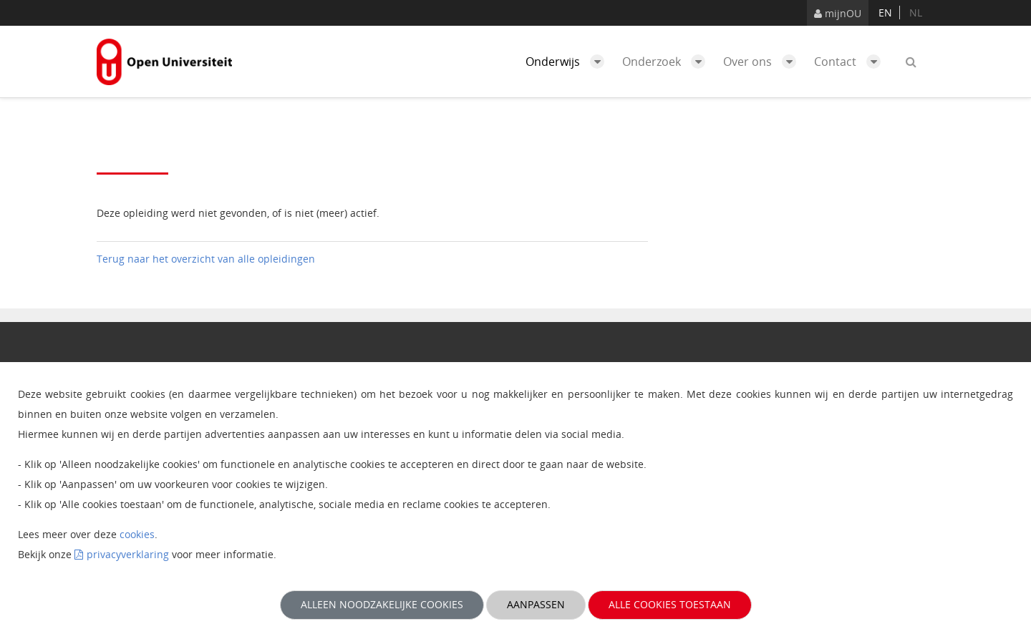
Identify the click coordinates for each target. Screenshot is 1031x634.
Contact (851, 61)
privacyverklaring (128, 554)
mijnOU (837, 13)
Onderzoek (667, 61)
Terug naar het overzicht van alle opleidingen (206, 258)
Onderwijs (568, 61)
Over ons (763, 61)
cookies (137, 534)
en (885, 12)
